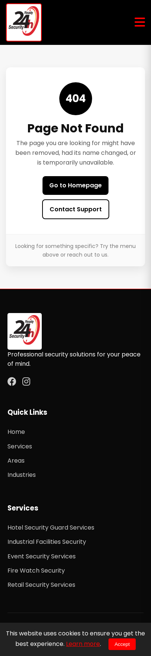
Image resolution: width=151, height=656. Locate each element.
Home (16, 431)
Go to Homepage (75, 185)
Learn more (83, 644)
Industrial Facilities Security (46, 541)
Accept (122, 644)
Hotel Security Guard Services (50, 527)
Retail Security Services (41, 584)
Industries (21, 474)
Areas (16, 460)
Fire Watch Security (36, 570)
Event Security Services (41, 556)
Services (19, 446)
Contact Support (76, 209)
